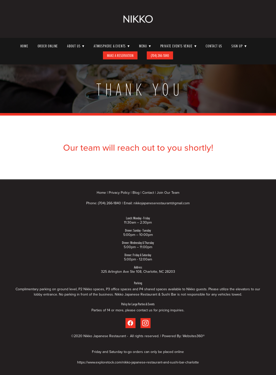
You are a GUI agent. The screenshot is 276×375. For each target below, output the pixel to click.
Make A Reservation (120, 55)
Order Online (48, 46)
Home (24, 46)
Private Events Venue (178, 46)
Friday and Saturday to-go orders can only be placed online (138, 351)
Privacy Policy (119, 192)
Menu (145, 46)
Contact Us (214, 46)
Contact (148, 192)
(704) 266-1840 (160, 55)
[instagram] (146, 323)
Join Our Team (168, 192)
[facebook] (130, 323)
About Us (75, 46)
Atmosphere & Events (112, 46)
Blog (136, 192)
